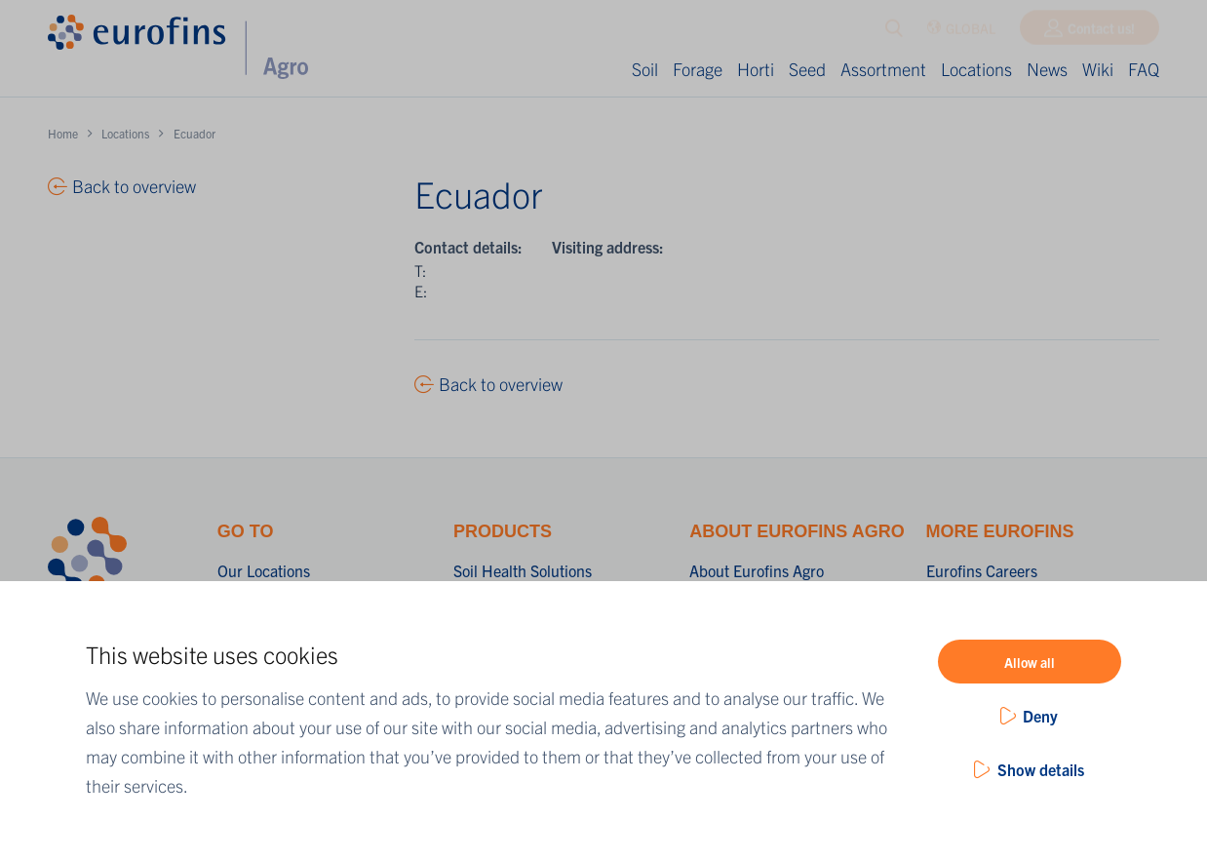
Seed (807, 69)
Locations (976, 69)
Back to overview (501, 383)
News (1047, 69)
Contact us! (1101, 32)
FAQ (1143, 69)
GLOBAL (960, 32)
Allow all (1029, 662)
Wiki (1097, 69)
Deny (1040, 715)
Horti (755, 69)
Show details (1040, 769)
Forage (697, 69)
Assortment (883, 69)
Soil (645, 69)
